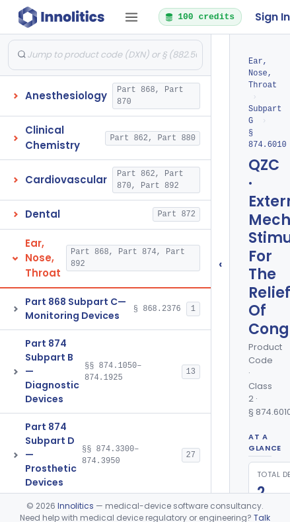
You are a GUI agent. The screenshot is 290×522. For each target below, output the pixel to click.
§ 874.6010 (267, 138)
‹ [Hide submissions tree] (221, 263)
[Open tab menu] (131, 17)
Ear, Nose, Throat (262, 73)
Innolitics (75, 505)
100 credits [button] (199, 16)
